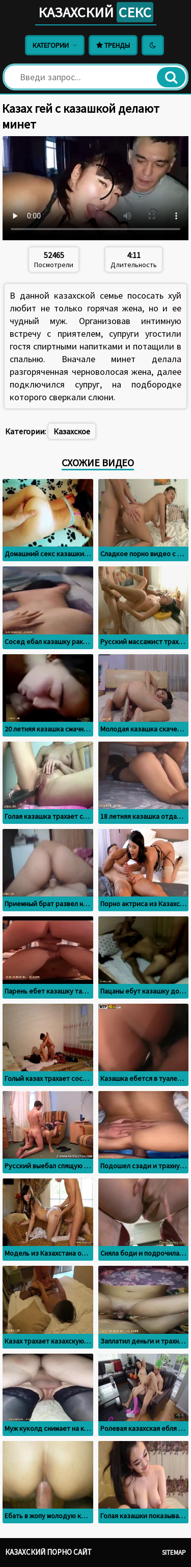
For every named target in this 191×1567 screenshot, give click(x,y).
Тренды (113, 45)
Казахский (95, 12)
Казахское (71, 431)
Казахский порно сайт (48, 1552)
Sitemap (174, 1552)
